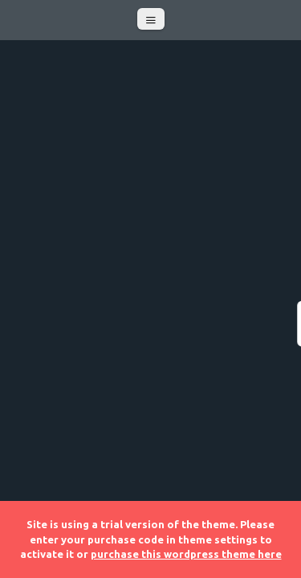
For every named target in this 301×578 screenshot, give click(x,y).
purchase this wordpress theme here (186, 554)
